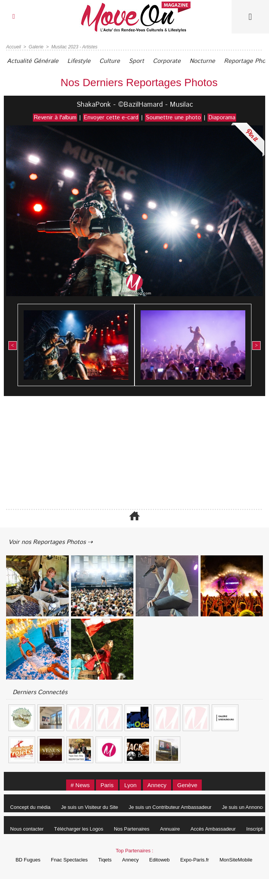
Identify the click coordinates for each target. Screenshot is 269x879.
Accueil (13, 47)
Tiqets (105, 860)
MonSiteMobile (235, 860)
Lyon (130, 785)
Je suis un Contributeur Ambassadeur (170, 807)
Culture (109, 61)
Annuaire (170, 829)
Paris (106, 785)
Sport (136, 61)
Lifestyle (79, 61)
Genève (187, 785)
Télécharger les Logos (79, 829)
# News (80, 785)
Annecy (157, 785)
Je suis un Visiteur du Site (89, 807)
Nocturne (202, 61)
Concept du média (30, 807)
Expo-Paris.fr (194, 860)
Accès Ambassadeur (213, 829)
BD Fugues (28, 860)
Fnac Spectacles (69, 860)
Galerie (36, 47)
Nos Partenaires (131, 829)
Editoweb (159, 860)
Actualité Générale (32, 61)
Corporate (167, 61)
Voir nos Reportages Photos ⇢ (50, 542)
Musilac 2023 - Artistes (74, 47)
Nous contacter (27, 829)
